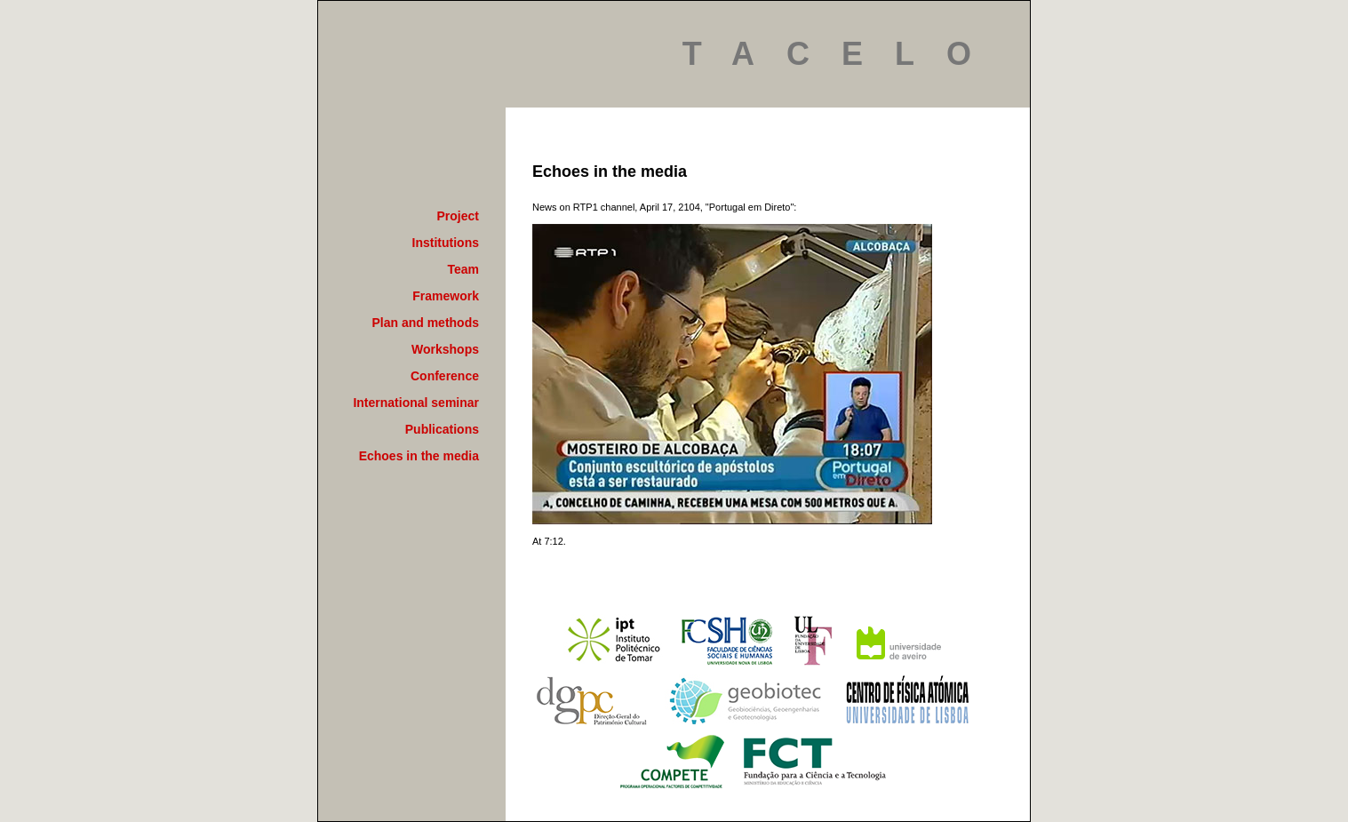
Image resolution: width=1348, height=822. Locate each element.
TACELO (842, 54)
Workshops (445, 349)
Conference (445, 376)
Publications (442, 429)
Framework (445, 296)
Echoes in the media (419, 456)
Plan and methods (425, 322)
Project (458, 216)
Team (463, 269)
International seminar (416, 402)
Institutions (445, 242)
